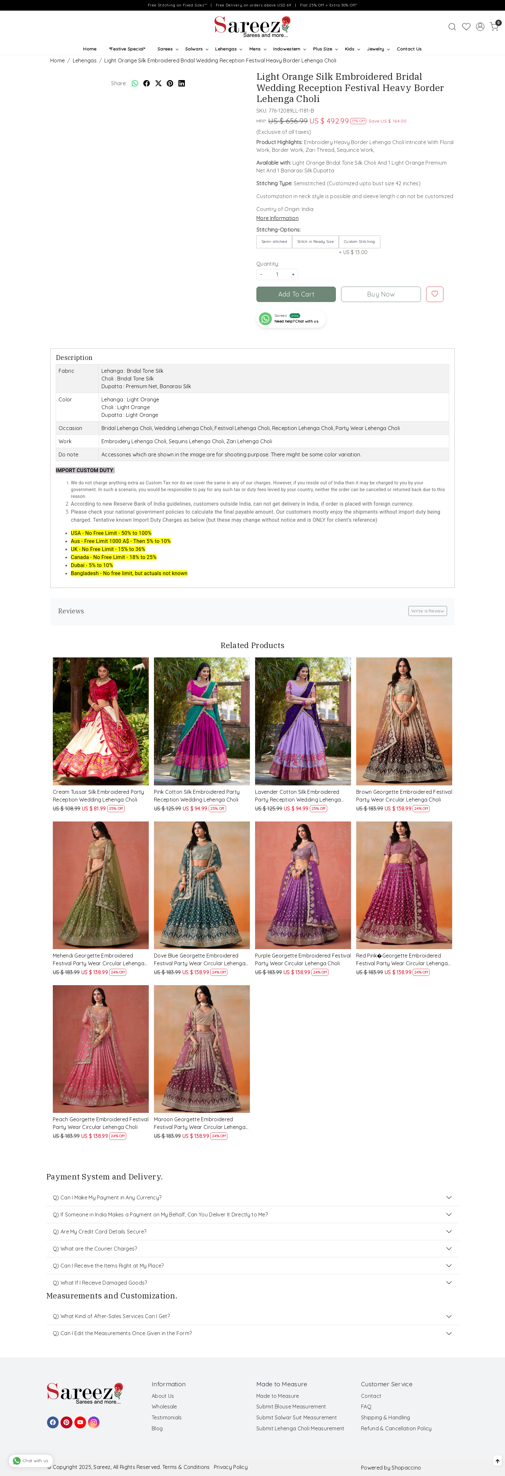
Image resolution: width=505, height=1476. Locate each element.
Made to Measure (277, 1396)
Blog (157, 1428)
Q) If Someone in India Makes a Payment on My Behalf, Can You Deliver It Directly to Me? (160, 1214)
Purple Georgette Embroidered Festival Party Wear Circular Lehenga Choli (303, 959)
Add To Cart (296, 294)
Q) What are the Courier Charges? (95, 1248)
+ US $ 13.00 (359, 245)
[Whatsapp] (135, 83)
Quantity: (267, 264)
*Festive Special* (127, 49)
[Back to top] (497, 1460)
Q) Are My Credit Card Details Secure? (99, 1231)
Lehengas (228, 49)
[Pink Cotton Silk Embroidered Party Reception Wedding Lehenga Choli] (202, 721)
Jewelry (378, 49)
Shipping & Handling (385, 1417)
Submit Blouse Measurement (291, 1406)
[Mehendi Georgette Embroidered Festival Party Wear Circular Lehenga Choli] (101, 885)
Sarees (167, 49)
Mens (257, 49)
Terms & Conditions (186, 1467)
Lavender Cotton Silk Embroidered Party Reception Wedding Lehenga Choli (298, 796)
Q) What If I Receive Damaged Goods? (100, 1282)
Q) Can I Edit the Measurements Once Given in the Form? (122, 1333)
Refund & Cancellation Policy (396, 1428)
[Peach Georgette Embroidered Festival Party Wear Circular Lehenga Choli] (101, 1049)
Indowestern (289, 49)
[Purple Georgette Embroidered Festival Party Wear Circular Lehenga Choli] (303, 885)
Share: (119, 83)
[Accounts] (480, 27)
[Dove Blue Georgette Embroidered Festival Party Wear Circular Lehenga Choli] (202, 885)
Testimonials (167, 1417)
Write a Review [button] (427, 611)
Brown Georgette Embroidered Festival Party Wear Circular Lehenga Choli (404, 796)
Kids (352, 49)
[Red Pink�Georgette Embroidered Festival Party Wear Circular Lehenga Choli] (404, 885)
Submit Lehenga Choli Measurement (300, 1428)
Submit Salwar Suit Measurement (296, 1417)
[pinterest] (170, 83)
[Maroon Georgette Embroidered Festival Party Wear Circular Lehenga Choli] (202, 1049)
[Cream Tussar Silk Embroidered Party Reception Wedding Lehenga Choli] (101, 721)
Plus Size (325, 49)
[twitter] (158, 83)
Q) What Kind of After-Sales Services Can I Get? (111, 1316)
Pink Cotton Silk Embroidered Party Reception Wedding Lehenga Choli (197, 796)
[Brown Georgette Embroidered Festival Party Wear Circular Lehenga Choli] (404, 721)
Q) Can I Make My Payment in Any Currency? (107, 1197)
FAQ (366, 1406)
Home (89, 49)
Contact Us (409, 49)
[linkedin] (181, 83)
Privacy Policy (231, 1467)
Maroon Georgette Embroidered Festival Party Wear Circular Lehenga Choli (199, 1123)
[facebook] (146, 83)
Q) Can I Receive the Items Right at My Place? (108, 1265)
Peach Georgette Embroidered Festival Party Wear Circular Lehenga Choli (100, 1123)
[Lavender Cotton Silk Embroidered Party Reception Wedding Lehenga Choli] (303, 721)
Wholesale (164, 1406)
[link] (452, 26)
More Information (277, 218)
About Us (163, 1396)
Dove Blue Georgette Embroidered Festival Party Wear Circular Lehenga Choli (199, 959)
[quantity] (277, 274)
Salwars (196, 49)
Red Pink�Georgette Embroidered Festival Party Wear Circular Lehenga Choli (402, 959)
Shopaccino (406, 1467)
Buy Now (381, 294)
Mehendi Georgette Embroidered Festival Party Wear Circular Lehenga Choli (98, 959)
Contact (371, 1396)
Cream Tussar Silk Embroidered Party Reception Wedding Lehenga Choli (98, 796)
